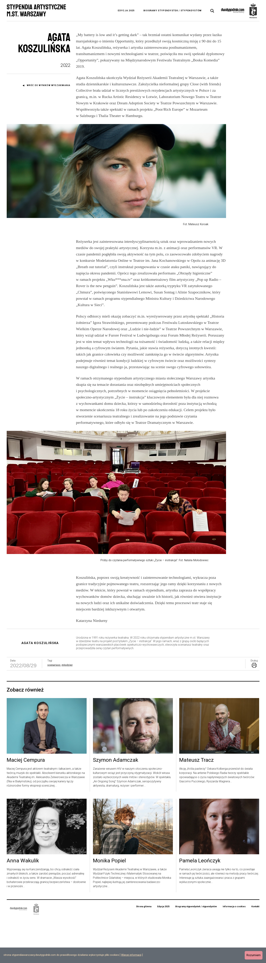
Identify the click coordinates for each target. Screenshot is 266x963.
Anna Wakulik (23, 906)
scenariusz (53, 710)
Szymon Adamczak (115, 805)
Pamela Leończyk (199, 906)
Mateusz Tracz (196, 805)
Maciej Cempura (26, 805)
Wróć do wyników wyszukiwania (48, 85)
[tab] (212, 10)
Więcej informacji (131, 954)
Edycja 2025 (126, 10)
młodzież (67, 710)
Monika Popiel (109, 906)
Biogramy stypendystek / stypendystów (172, 10)
